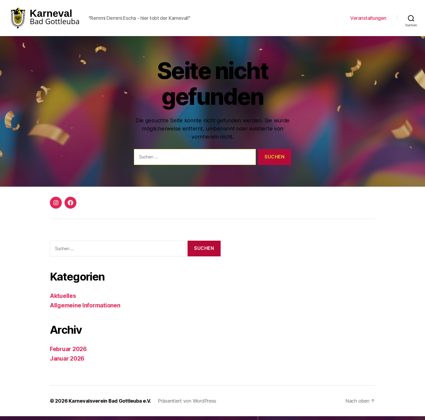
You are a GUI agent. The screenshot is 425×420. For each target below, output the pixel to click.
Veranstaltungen (368, 20)
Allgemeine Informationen (85, 309)
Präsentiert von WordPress (187, 405)
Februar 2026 (68, 352)
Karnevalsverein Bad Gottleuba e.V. (110, 405)
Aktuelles (63, 299)
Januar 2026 (67, 362)
